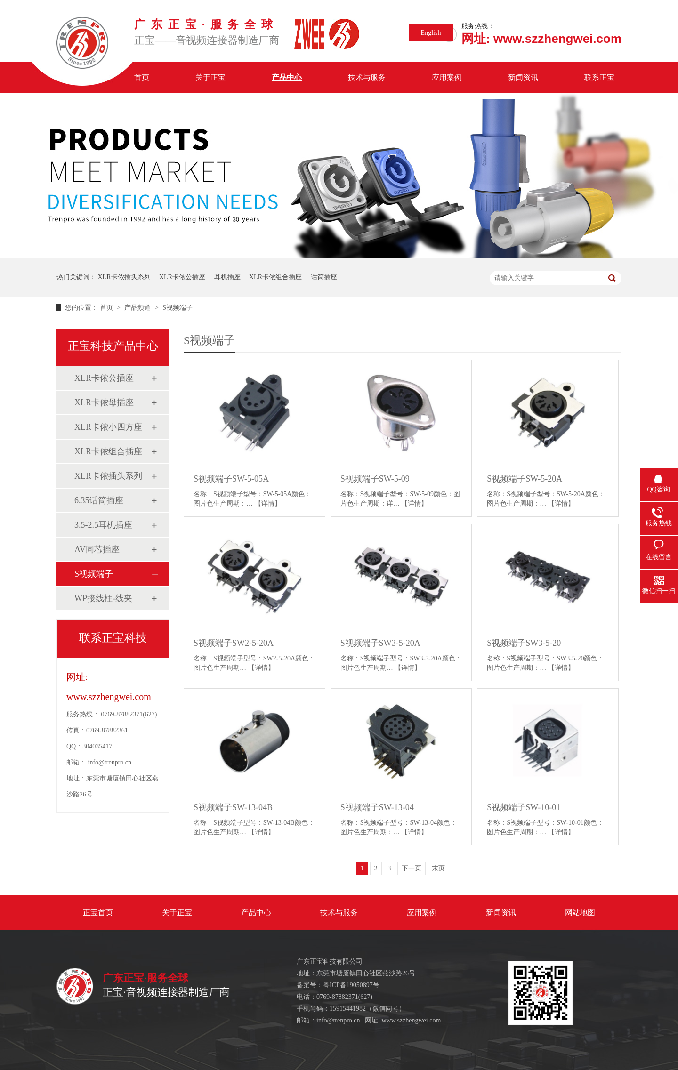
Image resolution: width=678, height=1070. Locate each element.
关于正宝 (210, 77)
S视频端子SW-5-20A (524, 478)
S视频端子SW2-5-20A (234, 643)
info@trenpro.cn (110, 762)
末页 (438, 868)
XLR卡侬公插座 (182, 277)
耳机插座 (227, 277)
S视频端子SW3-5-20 (524, 643)
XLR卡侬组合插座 (275, 277)
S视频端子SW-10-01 (523, 807)
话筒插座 (324, 277)
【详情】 (268, 503)
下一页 (411, 868)
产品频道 (138, 307)
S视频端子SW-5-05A (231, 478)
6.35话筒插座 (98, 500)
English (431, 32)
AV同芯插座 (97, 549)
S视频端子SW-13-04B (233, 807)
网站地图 (580, 913)
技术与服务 (367, 77)
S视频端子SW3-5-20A (380, 643)
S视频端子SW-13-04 (377, 807)
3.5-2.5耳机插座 (103, 525)
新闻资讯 (523, 77)
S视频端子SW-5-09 (375, 478)
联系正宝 (599, 77)
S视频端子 (177, 307)
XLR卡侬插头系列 (124, 277)
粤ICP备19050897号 (351, 985)
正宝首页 (98, 913)
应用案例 (447, 77)
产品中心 (287, 77)
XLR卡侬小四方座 (108, 427)
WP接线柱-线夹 (103, 598)
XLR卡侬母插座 (104, 402)
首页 (141, 77)
